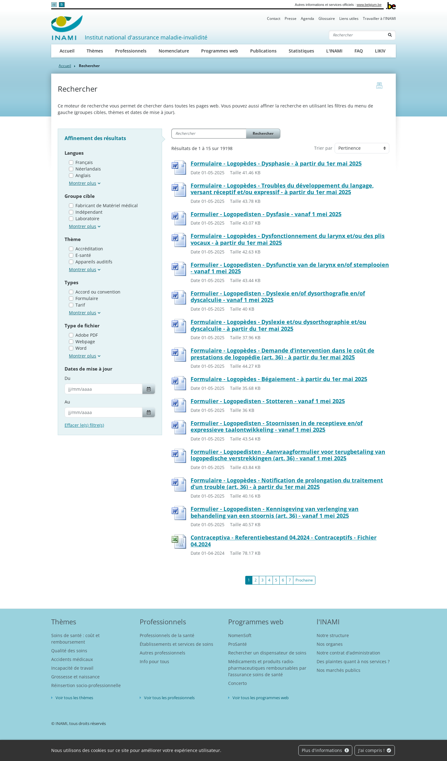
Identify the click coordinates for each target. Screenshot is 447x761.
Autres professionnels (162, 653)
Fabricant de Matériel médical (106, 205)
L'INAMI (334, 51)
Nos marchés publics (338, 670)
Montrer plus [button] (82, 183)
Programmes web (219, 51)
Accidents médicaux (72, 659)
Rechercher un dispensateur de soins (267, 653)
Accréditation (89, 249)
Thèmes (95, 51)
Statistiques (301, 51)
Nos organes (330, 644)
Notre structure (333, 635)
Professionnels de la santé (167, 635)
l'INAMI (328, 621)
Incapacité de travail (72, 668)
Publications (263, 51)
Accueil (67, 51)
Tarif (80, 305)
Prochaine (304, 580)
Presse (290, 18)
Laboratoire (87, 218)
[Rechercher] (357, 35)
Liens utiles (349, 18)
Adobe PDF (86, 335)
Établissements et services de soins (176, 644)
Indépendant (88, 212)
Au (67, 402)
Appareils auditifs (93, 262)
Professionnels (131, 51)
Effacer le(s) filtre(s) (84, 425)
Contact (273, 18)
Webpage (85, 341)
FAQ (358, 51)
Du (67, 378)
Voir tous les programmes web (261, 697)
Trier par (323, 148)
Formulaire (86, 298)
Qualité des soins (69, 651)
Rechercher (263, 133)
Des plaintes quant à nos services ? (353, 661)
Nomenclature (174, 51)
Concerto (237, 683)
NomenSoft (239, 635)
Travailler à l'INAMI (379, 18)
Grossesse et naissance (75, 677)
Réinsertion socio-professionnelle (86, 685)
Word (81, 348)
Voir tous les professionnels (169, 697)
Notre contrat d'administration (348, 653)
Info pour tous (154, 661)
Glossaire (326, 18)
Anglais (83, 175)
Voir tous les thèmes (74, 697)
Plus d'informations (325, 750)
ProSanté (237, 644)
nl (53, 4)
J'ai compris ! (374, 750)
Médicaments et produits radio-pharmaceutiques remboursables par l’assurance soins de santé (267, 667)
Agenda (307, 18)
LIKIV (380, 51)
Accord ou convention (97, 292)
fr (62, 4)
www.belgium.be (369, 5)
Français (84, 162)
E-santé (83, 255)
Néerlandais (88, 169)
